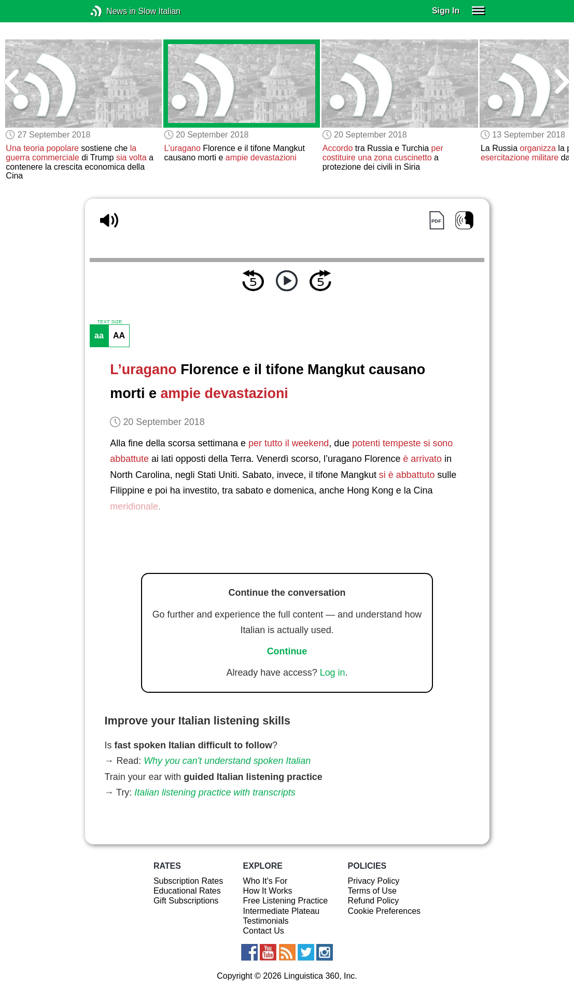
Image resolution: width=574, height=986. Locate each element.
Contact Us (263, 930)
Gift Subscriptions (185, 900)
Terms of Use (372, 890)
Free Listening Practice (285, 900)
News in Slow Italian (111, 11)
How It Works (267, 890)
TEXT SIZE (109, 321)
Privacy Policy (374, 881)
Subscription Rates (188, 881)
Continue (287, 651)
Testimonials (266, 920)
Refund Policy (373, 900)
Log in (332, 672)
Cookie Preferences (384, 911)
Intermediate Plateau (281, 911)
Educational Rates (187, 890)
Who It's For (265, 881)
